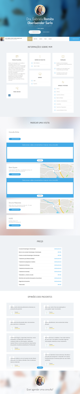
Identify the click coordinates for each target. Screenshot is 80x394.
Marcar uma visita (74, 39)
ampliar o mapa (56, 170)
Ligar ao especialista (14, 139)
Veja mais (40, 367)
